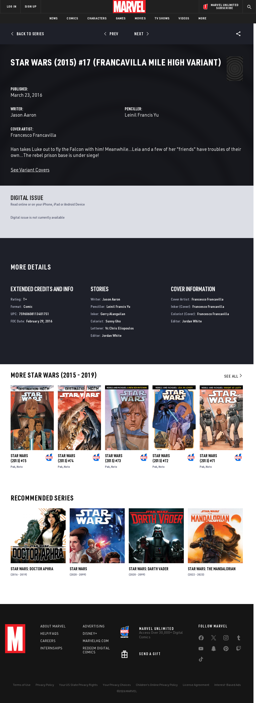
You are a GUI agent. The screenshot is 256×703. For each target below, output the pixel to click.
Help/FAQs (49, 633)
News (53, 18)
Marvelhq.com (96, 641)
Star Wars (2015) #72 (161, 468)
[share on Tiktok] (200, 660)
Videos (183, 18)
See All (233, 385)
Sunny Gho (113, 331)
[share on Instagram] (225, 638)
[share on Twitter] (213, 638)
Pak (13, 476)
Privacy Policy (45, 685)
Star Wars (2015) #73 (113, 468)
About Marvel (53, 626)
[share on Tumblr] (238, 638)
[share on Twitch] (238, 649)
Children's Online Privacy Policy (157, 685)
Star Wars (78, 578)
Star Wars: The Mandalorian (212, 578)
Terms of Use (22, 685)
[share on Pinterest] (225, 649)
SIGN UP (30, 6)
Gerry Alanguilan (112, 323)
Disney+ (90, 633)
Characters (97, 18)
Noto (20, 476)
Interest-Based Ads (227, 685)
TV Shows (162, 18)
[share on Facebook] (201, 639)
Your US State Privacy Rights (78, 685)
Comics (72, 18)
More (202, 18)
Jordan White (111, 345)
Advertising (94, 626)
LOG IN (11, 6)
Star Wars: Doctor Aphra (32, 578)
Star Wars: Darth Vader (148, 578)
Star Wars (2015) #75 (19, 468)
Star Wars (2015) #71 (208, 468)
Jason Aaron (97, 119)
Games (121, 18)
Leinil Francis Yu (178, 119)
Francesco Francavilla (107, 139)
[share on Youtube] (200, 649)
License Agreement (196, 685)
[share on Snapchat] (213, 649)
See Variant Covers (103, 180)
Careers (48, 641)
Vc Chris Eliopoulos (119, 338)
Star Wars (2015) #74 (66, 468)
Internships (51, 648)
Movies (140, 18)
